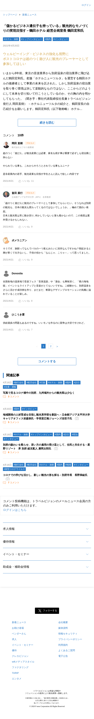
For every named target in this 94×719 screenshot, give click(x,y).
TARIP (15, 673)
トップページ (10, 14)
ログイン (86, 5)
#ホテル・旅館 (11, 39)
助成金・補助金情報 (16, 566)
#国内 (48, 39)
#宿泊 (75, 434)
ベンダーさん (19, 633)
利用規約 (63, 645)
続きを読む (47, 122)
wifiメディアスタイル (23, 661)
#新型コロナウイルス (14, 469)
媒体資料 (63, 628)
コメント (13, 396)
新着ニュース (29, 14)
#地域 (68, 464)
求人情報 (9, 528)
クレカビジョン (20, 656)
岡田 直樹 (17, 143)
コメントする (47, 361)
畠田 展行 (17, 193)
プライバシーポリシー (70, 639)
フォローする (50, 610)
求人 (14, 639)
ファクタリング (20, 667)
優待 (14, 650)
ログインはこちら (15, 509)
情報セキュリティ (67, 633)
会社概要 (63, 622)
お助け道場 (18, 628)
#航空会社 (32, 382)
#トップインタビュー (31, 39)
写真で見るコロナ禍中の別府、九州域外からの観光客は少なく (39, 392)
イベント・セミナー (16, 554)
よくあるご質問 (66, 650)
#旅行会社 (19, 382)
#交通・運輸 (10, 387)
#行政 (42, 382)
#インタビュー (61, 39)
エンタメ (16, 678)
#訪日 (77, 382)
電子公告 (63, 656)
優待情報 (9, 541)
